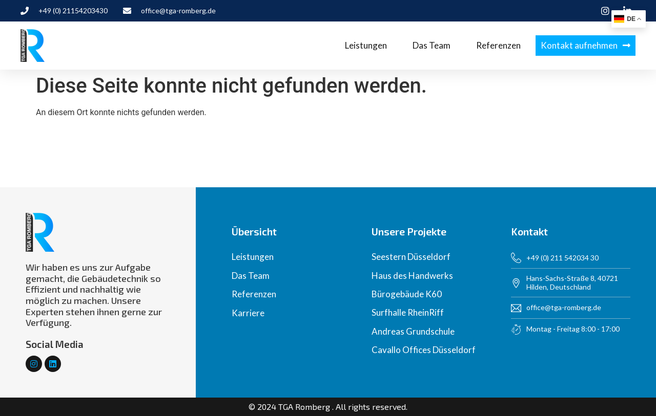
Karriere (248, 313)
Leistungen (366, 45)
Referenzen (498, 45)
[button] (586, 45)
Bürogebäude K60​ (407, 294)
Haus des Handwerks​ (412, 275)
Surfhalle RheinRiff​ (408, 312)
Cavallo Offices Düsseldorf (424, 349)
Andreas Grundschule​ (413, 331)
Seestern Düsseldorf (411, 256)
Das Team (431, 45)
